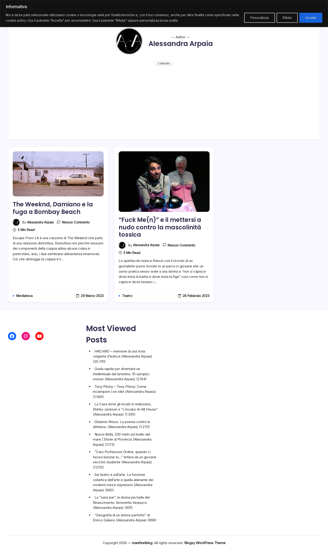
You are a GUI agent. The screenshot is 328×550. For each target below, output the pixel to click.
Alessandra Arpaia (40, 227)
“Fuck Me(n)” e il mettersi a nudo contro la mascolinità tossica (161, 232)
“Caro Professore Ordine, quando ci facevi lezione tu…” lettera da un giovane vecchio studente (124, 457)
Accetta (310, 18)
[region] (164, 13)
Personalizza (256, 18)
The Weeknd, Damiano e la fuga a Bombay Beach (55, 213)
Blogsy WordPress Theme (205, 543)
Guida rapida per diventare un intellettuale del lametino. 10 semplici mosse (121, 374)
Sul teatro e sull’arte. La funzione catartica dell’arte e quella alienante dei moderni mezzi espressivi (123, 479)
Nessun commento (77, 227)
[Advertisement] (164, 101)
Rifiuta (285, 18)
